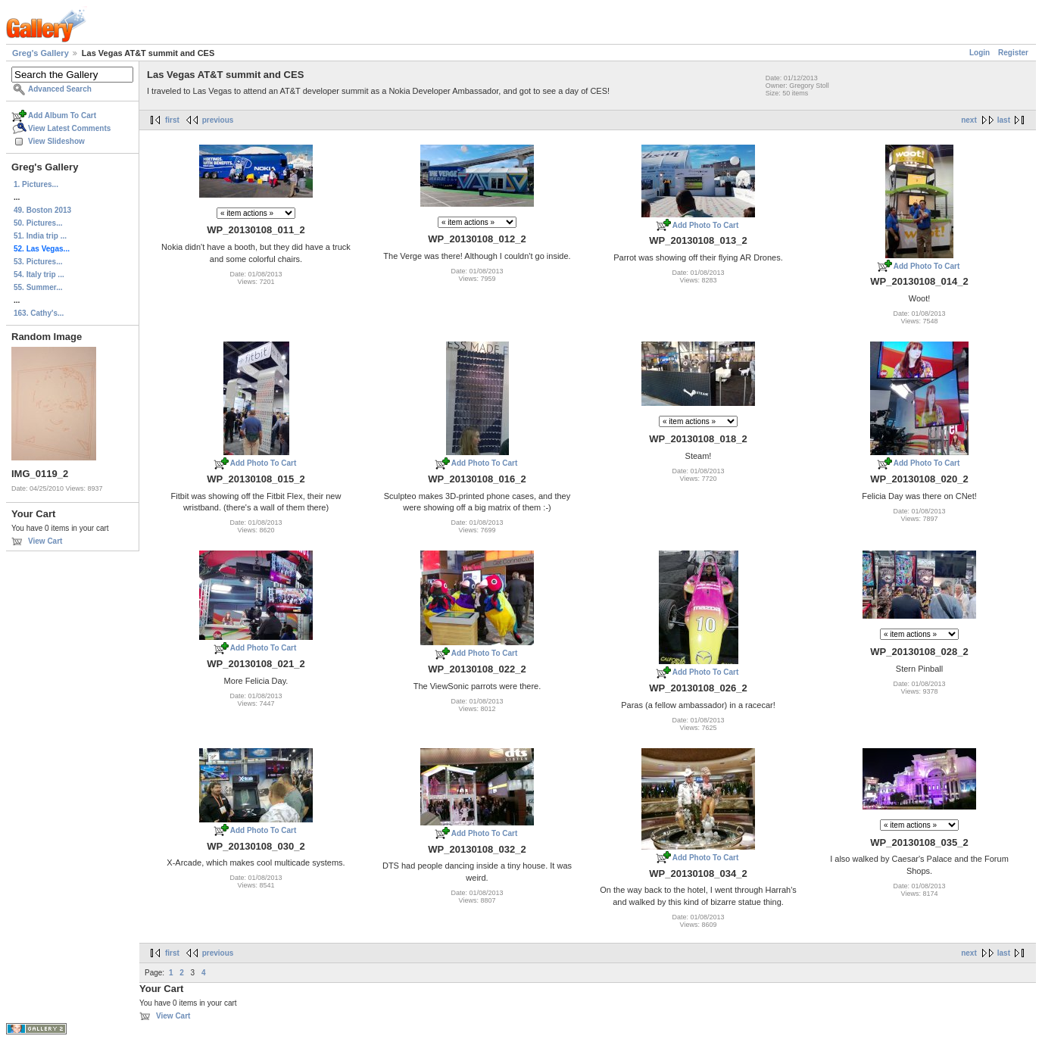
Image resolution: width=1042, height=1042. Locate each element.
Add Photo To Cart (705, 225)
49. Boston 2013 (42, 210)
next (969, 120)
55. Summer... (38, 287)
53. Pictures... (38, 261)
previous (218, 120)
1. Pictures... (36, 184)
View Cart (45, 541)
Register (1013, 52)
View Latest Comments (69, 128)
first (172, 120)
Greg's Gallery (40, 53)
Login (979, 52)
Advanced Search (60, 89)
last (1003, 120)
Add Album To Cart (62, 115)
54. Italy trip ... (39, 274)
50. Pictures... (38, 223)
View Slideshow (56, 141)
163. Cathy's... (39, 313)
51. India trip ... (40, 236)
